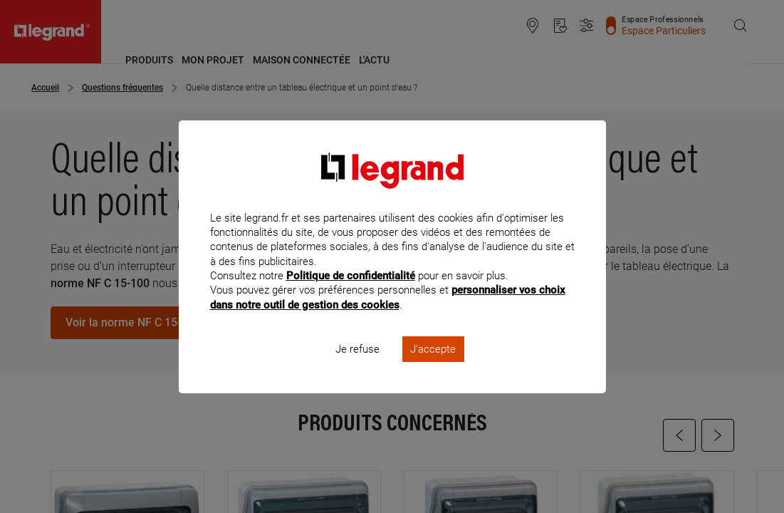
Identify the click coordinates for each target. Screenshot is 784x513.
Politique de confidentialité (350, 295)
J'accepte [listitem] (433, 367)
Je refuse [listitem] (357, 367)
